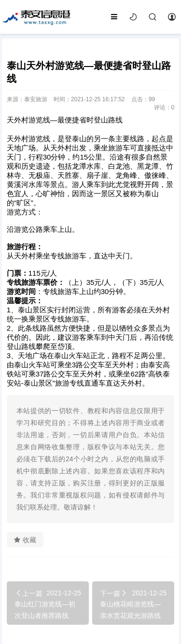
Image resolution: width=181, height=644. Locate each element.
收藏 (25, 540)
